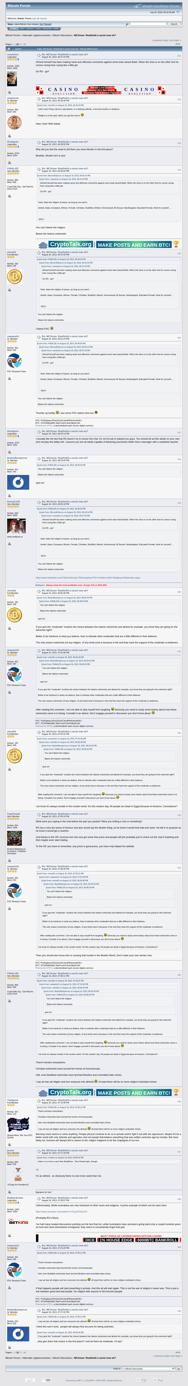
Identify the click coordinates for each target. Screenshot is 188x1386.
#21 (179, 56)
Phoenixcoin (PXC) (44, 425)
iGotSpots (13, 141)
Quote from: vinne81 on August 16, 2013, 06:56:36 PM (60, 657)
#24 (179, 170)
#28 (179, 459)
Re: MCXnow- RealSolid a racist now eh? (65, 54)
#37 (179, 1152)
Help (22, 28)
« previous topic (160, 40)
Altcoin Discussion (62, 35)
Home (13, 28)
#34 (179, 868)
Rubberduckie (15, 1197)
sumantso (12, 54)
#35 (179, 975)
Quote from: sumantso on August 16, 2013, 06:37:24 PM (63, 179)
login (34, 18)
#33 (179, 815)
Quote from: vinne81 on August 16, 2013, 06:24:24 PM (60, 105)
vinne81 (11, 252)
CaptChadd (13, 813)
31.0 (41, 24)
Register (47, 28)
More (56, 28)
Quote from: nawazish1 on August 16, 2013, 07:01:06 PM (61, 739)
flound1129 (13, 501)
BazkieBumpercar (17, 458)
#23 (179, 143)
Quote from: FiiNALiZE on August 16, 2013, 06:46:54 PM (61, 259)
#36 (179, 1101)
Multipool (39, 585)
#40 (179, 1311)
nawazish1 (13, 336)
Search (30, 28)
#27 (179, 432)
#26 (179, 338)
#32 (179, 733)
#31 (179, 651)
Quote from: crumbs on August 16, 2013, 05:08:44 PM (60, 1158)
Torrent (48, 24)
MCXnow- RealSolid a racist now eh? (95, 35)
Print (178, 44)
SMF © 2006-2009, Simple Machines (105, 1380)
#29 (179, 503)
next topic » (175, 40)
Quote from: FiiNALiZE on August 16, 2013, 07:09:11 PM (61, 1107)
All (25, 44)
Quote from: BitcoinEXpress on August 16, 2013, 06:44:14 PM (63, 176)
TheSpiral (12, 1100)
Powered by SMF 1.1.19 (77, 1380)
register (43, 18)
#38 (179, 1199)
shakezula (13, 98)
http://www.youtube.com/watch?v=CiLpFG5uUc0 (61, 1211)
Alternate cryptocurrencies (36, 35)
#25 (179, 253)
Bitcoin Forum (13, 35)
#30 (179, 592)
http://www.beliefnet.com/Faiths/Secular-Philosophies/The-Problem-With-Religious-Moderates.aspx (88, 577)
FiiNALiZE (13, 168)
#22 (179, 99)
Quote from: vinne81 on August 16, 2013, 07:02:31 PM (60, 874)
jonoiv (10, 1150)
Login (38, 28)
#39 (179, 1247)
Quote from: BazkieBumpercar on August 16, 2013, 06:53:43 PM (64, 598)
